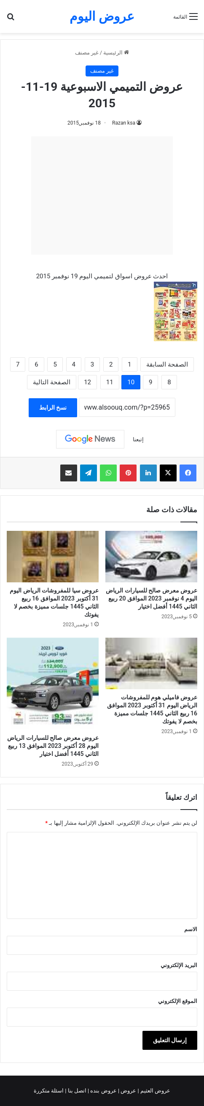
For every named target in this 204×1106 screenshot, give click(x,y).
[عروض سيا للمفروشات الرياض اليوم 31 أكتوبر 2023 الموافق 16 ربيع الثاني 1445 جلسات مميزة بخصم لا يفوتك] (53, 556)
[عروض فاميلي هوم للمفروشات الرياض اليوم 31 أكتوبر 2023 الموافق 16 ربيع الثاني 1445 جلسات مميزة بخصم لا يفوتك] (151, 663)
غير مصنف (87, 52)
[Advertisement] (102, 195)
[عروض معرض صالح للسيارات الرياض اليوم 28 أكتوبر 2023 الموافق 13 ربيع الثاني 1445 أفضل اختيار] (53, 684)
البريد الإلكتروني (179, 965)
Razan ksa (123, 123)
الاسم (190, 929)
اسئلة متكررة (49, 1090)
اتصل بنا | (76, 1090)
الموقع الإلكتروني (177, 1001)
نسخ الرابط (53, 407)
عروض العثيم (154, 1090)
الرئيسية (116, 52)
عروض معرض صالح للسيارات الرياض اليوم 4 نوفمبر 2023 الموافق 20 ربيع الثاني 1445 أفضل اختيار (151, 598)
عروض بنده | (103, 1090)
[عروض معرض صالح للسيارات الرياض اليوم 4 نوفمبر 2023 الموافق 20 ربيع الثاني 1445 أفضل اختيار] (151, 556)
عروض (128, 1090)
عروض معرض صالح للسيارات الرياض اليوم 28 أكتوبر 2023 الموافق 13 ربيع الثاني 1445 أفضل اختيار (53, 745)
